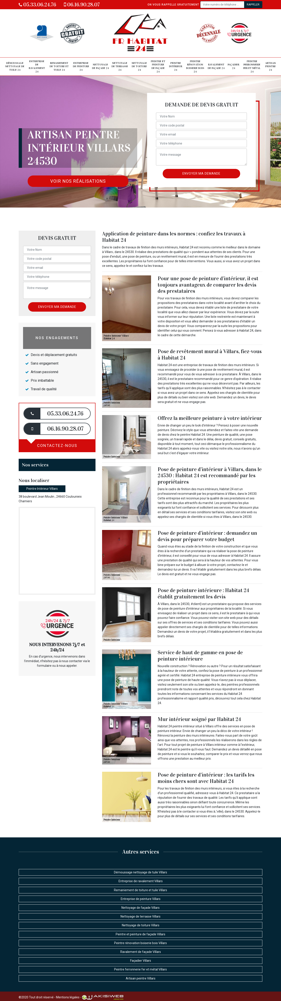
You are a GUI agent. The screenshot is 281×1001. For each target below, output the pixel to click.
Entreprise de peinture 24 (81, 66)
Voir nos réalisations (78, 181)
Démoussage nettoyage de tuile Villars (140, 872)
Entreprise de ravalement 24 (37, 66)
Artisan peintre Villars (140, 978)
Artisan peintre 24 (270, 66)
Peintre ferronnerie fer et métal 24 (252, 66)
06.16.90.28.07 (82, 4)
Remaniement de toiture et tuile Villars (140, 890)
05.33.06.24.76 (37, 4)
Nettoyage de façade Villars (140, 907)
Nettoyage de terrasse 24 (120, 66)
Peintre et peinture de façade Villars (140, 934)
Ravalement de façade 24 (216, 66)
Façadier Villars (140, 960)
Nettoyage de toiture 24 (139, 66)
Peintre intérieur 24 (175, 66)
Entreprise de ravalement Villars (141, 881)
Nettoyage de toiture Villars (140, 925)
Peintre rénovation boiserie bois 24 (195, 66)
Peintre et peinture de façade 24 (158, 66)
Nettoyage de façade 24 (100, 66)
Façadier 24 (233, 66)
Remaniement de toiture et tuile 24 (59, 66)
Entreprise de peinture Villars (140, 899)
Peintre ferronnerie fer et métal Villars (140, 969)
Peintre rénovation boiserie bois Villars (140, 943)
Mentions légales (67, 997)
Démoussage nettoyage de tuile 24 (14, 66)
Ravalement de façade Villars (140, 952)
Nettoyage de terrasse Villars (140, 916)
